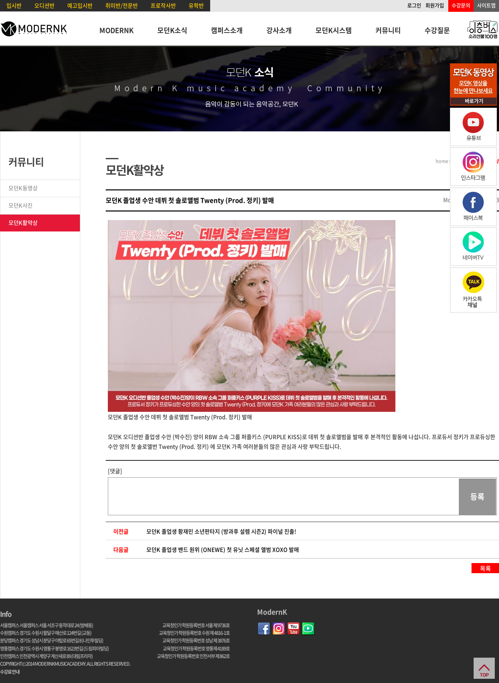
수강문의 (461, 5)
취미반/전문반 (121, 5)
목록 (485, 568)
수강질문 (437, 30)
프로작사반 (163, 5)
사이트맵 (486, 5)
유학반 (196, 5)
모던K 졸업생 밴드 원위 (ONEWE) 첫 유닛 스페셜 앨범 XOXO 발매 (222, 549)
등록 (477, 496)
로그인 (414, 5)
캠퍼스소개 (227, 30)
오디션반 (44, 5)
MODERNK (116, 30)
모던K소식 (172, 30)
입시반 (14, 5)
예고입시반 (80, 5)
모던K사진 (20, 205)
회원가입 (434, 5)
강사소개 (279, 30)
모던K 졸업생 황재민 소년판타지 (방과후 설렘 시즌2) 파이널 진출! (221, 531)
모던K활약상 (23, 222)
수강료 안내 (9, 671)
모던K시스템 (333, 30)
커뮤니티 (388, 30)
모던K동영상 (23, 188)
